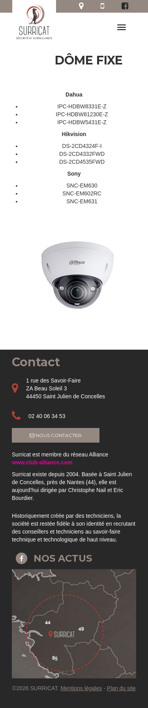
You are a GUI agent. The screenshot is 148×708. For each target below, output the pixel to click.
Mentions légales (81, 688)
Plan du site (121, 688)
